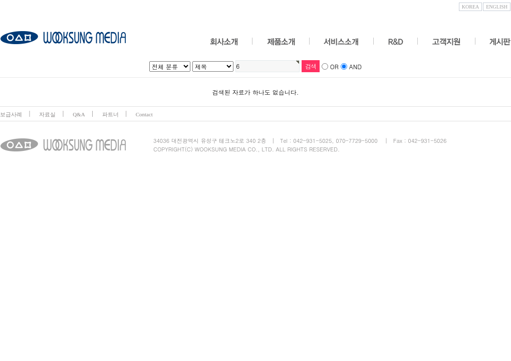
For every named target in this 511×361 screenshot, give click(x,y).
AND (355, 66)
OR (334, 66)
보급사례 (11, 114)
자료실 (47, 114)
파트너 (110, 114)
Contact (144, 114)
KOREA (470, 7)
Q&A (79, 114)
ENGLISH (496, 7)
